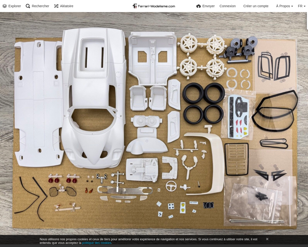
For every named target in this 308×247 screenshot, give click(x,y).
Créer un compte (255, 6)
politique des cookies (96, 243)
